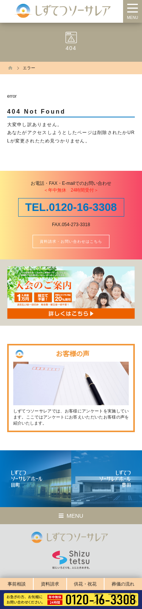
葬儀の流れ (123, 584)
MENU (132, 18)
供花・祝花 (85, 584)
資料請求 (50, 584)
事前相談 (17, 584)
